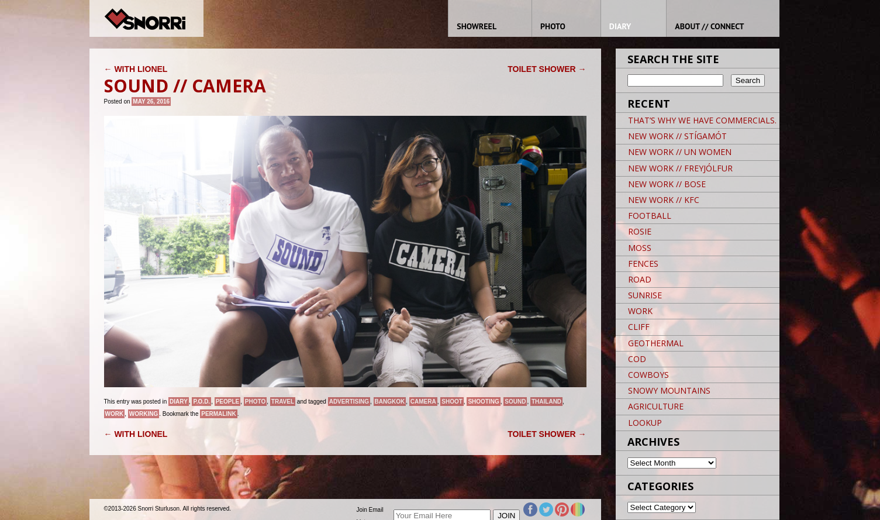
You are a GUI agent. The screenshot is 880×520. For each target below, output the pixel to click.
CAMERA (423, 401)
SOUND (515, 401)
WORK (640, 310)
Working (143, 414)
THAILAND (546, 401)
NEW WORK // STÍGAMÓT (677, 136)
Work (114, 414)
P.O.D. (201, 401)
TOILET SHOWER (547, 69)
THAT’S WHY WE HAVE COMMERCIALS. (702, 120)
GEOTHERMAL (656, 343)
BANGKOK (390, 401)
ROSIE (639, 231)
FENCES (643, 263)
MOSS (639, 247)
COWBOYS (648, 374)
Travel (282, 401)
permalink (218, 414)
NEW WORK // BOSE (667, 184)
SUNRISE (645, 295)
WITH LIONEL (136, 69)
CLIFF (639, 326)
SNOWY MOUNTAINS (669, 390)
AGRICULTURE (656, 406)
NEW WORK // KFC (663, 199)
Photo (255, 401)
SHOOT (452, 401)
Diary (179, 401)
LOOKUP (645, 422)
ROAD (639, 279)
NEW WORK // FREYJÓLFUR (680, 168)
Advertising (349, 401)
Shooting (483, 401)
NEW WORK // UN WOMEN (679, 151)
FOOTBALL (649, 215)
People (228, 401)
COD (637, 358)
